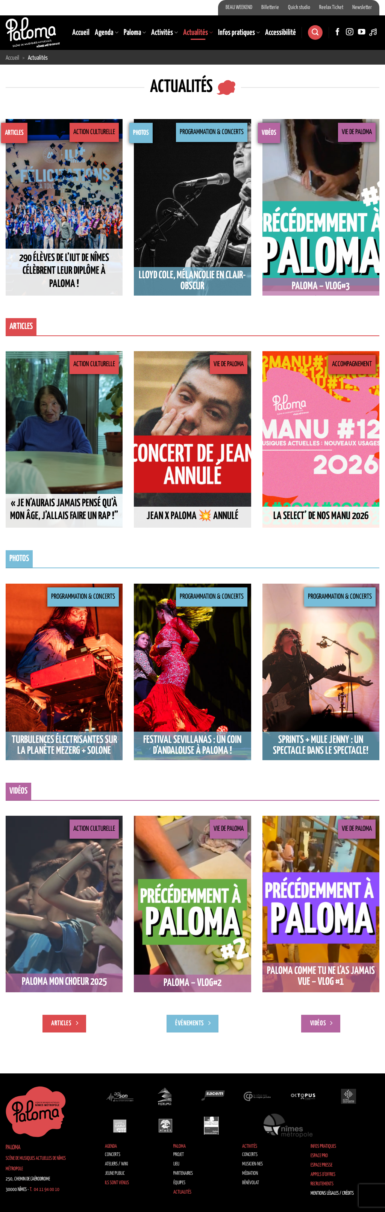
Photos (141, 133)
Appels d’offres (323, 1174)
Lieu (176, 1164)
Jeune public (115, 1173)
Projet (178, 1154)
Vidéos (269, 133)
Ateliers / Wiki (116, 1164)
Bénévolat (250, 1182)
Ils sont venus (117, 1182)
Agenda (106, 32)
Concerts (112, 1154)
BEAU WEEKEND (239, 7)
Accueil (80, 32)
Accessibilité (280, 32)
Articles (14, 133)
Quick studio (299, 7)
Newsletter (362, 7)
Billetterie (270, 7)
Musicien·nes (252, 1164)
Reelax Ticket (331, 7)
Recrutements (322, 1184)
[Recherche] (315, 32)
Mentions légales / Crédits (332, 1193)
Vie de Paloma (357, 132)
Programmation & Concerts (212, 132)
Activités (164, 32)
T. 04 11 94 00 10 (44, 1189)
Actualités (198, 32)
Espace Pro (319, 1155)
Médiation (250, 1173)
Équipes (179, 1182)
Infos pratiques (239, 32)
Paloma (135, 32)
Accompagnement (352, 364)
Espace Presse (321, 1165)
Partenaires (183, 1173)
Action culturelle (94, 132)
